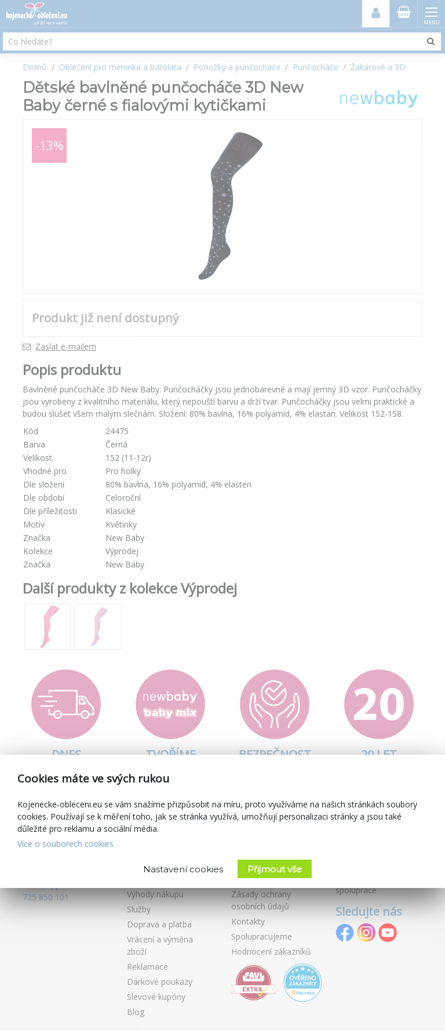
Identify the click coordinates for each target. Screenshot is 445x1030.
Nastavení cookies (183, 869)
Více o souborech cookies (65, 843)
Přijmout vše (274, 869)
